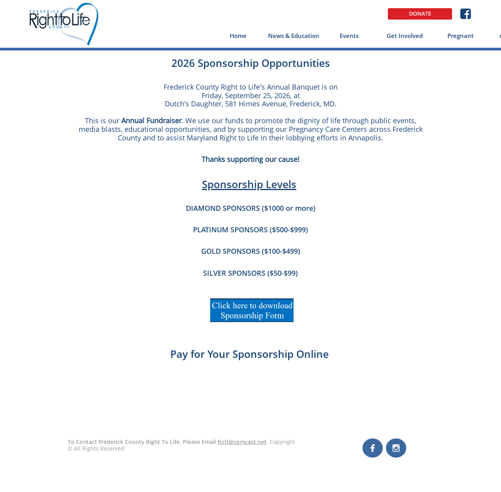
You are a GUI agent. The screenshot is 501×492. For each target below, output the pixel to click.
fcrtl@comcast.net (242, 441)
